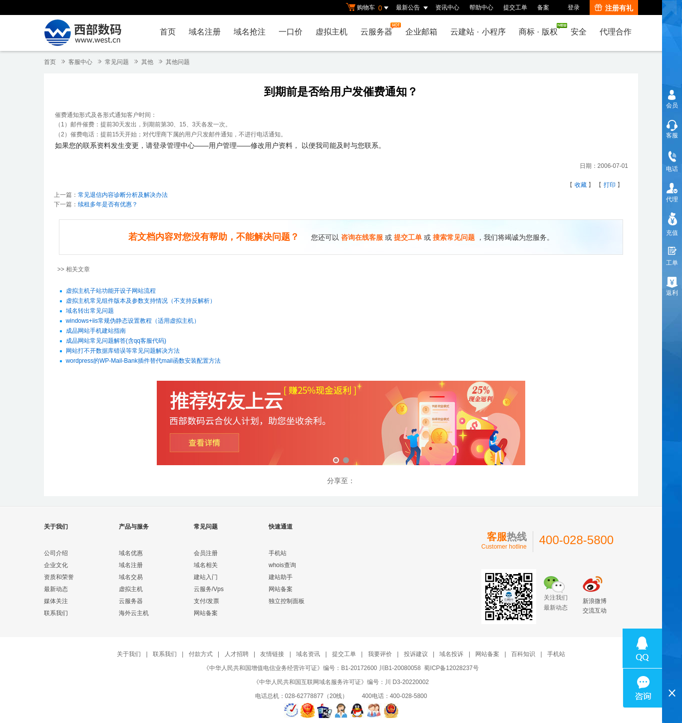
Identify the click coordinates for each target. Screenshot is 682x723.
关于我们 (129, 654)
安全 (579, 31)
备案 (543, 7)
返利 (672, 292)
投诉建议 (416, 654)
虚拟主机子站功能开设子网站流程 (111, 290)
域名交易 (131, 577)
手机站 (278, 553)
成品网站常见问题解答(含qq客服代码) (116, 340)
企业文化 (56, 565)
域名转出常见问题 (90, 310)
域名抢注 (250, 31)
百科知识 (523, 654)
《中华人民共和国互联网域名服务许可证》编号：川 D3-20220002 (341, 682)
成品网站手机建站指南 (96, 330)
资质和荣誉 (59, 577)
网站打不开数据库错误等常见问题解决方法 (123, 350)
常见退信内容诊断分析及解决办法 (123, 194)
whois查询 (282, 565)
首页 (168, 31)
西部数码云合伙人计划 (341, 424)
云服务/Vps (209, 589)
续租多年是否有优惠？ (108, 204)
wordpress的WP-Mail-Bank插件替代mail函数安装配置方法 (143, 360)
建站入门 (206, 577)
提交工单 (515, 7)
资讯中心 (447, 7)
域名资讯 (308, 654)
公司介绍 (56, 553)
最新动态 (56, 589)
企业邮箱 (421, 31)
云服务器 (378, 29)
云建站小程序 (477, 31)
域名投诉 (451, 654)
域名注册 (205, 31)
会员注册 (206, 553)
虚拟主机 (331, 31)
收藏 (581, 184)
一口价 (291, 31)
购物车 (368, 8)
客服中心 (80, 61)
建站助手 (281, 577)
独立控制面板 (287, 601)
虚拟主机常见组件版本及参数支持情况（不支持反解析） (141, 300)
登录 (574, 7)
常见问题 (117, 61)
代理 (672, 199)
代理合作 (616, 31)
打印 (610, 184)
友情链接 (272, 654)
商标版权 (541, 29)
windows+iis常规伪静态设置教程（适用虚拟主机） (133, 320)
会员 (672, 105)
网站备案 (206, 613)
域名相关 (206, 565)
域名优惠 (131, 553)
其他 (147, 61)
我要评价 (380, 654)
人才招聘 (237, 654)
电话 (672, 168)
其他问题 (178, 61)
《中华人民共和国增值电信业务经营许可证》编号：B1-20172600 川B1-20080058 (311, 668)
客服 (672, 135)
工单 (672, 262)
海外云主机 (134, 613)
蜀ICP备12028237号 (451, 668)
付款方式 (201, 654)
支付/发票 (206, 601)
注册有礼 (614, 8)
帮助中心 (481, 7)
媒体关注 (56, 601)
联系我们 (56, 613)
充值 (672, 232)
